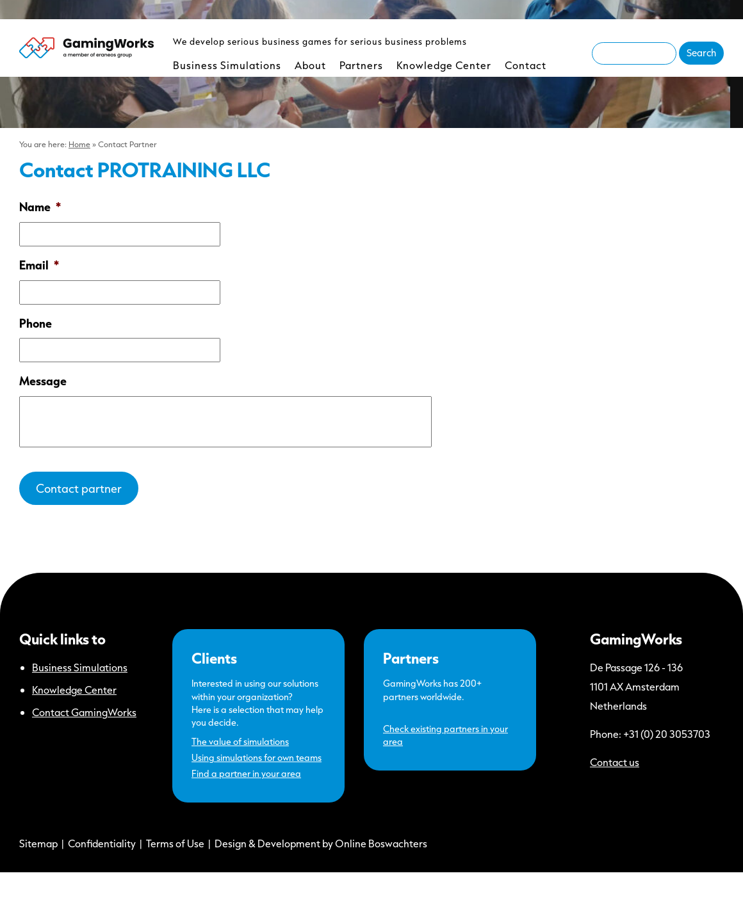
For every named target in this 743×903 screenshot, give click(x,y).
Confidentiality (102, 843)
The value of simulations (240, 741)
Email (39, 265)
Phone (35, 323)
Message (43, 381)
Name (40, 207)
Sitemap (38, 843)
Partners (361, 65)
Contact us (614, 762)
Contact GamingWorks (84, 712)
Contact (525, 65)
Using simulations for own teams (257, 757)
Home (79, 144)
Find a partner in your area (246, 773)
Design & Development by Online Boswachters (321, 843)
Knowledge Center (443, 65)
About (310, 65)
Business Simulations (227, 65)
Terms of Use (175, 843)
